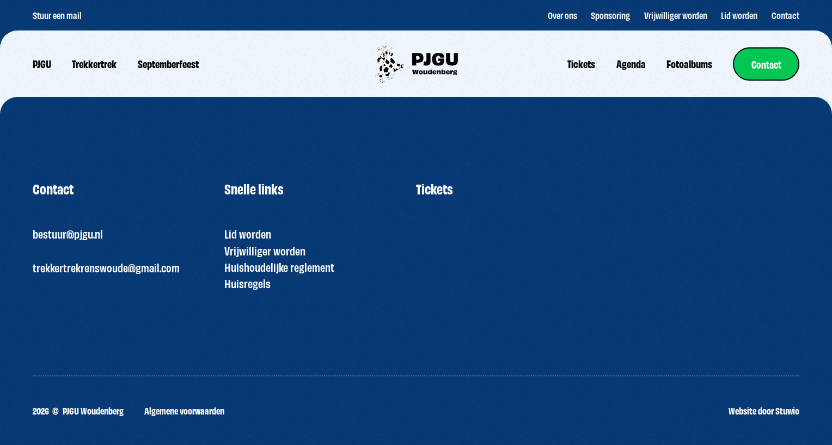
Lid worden (247, 233)
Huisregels (247, 283)
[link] (765, 64)
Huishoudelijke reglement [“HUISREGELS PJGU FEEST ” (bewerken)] (279, 266)
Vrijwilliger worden (264, 250)
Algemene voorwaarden (184, 410)
